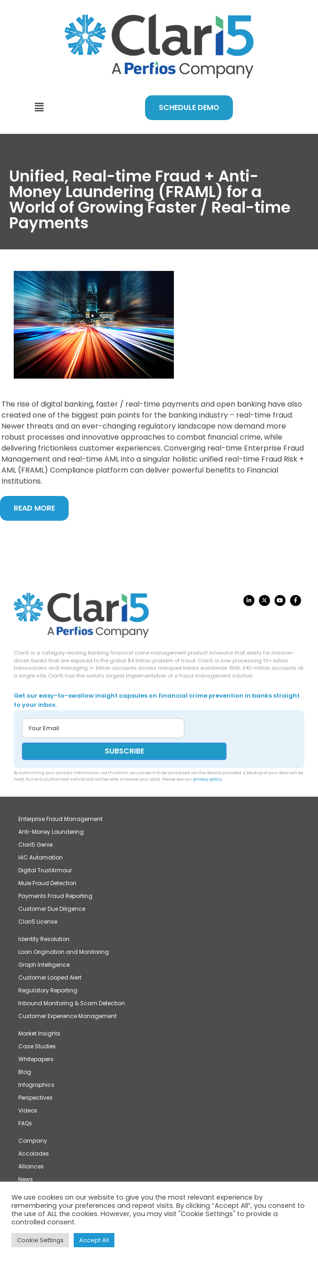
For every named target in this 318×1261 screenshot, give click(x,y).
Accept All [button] (94, 1240)
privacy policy (207, 779)
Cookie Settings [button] (40, 1240)
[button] (39, 107)
